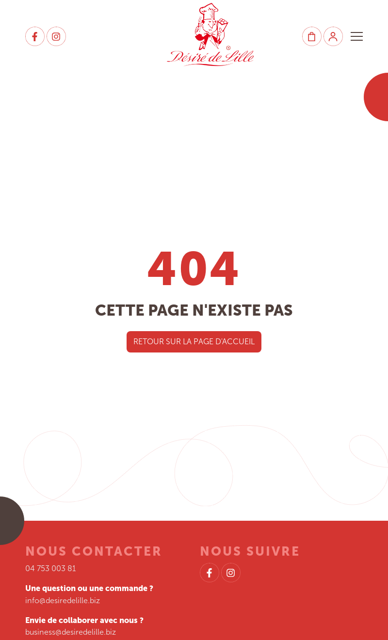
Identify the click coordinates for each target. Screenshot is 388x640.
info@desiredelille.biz (62, 600)
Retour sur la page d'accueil (194, 341)
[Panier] (312, 36)
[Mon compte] (333, 36)
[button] (357, 36)
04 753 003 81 (50, 568)
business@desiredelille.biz (70, 632)
